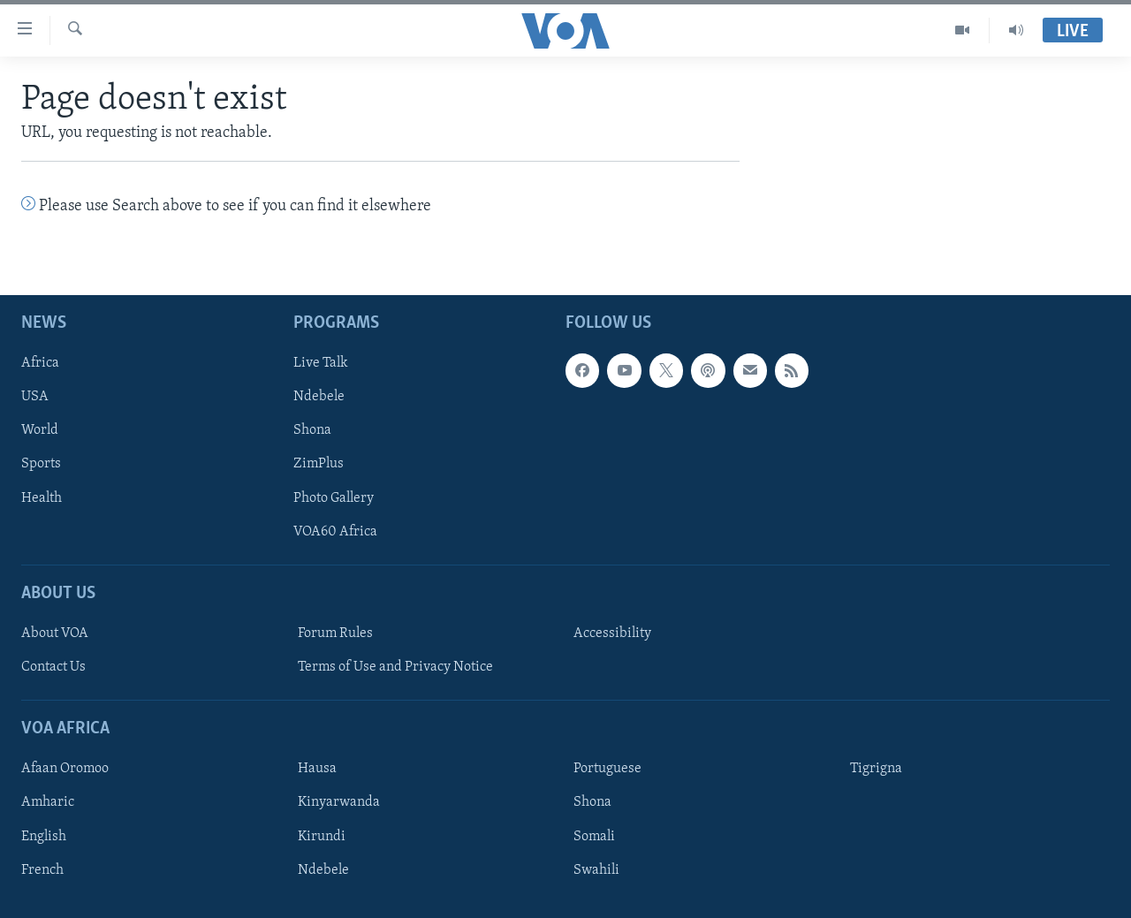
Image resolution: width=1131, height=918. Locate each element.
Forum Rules (335, 633)
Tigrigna (876, 769)
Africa (40, 363)
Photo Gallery (333, 497)
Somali (594, 836)
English (43, 836)
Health (41, 497)
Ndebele (319, 397)
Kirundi (321, 836)
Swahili (596, 869)
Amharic (47, 802)
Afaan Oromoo (65, 769)
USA (35, 397)
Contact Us (53, 667)
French (42, 869)
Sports (41, 464)
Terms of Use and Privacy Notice (395, 667)
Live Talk (320, 363)
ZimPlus (318, 464)
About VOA (54, 633)
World (39, 430)
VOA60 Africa (335, 531)
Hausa (317, 769)
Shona (312, 430)
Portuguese (607, 769)
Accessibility (612, 633)
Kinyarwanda (339, 802)
